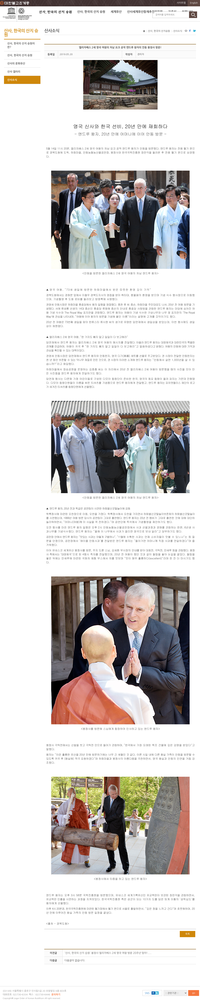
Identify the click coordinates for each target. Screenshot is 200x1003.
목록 (187, 934)
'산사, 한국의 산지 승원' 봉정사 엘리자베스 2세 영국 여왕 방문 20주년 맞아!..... (107, 953)
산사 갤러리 (13, 71)
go (193, 993)
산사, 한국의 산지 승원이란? (21, 45)
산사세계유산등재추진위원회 (145, 11)
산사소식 (12, 80)
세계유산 (116, 11)
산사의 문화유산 (16, 63)
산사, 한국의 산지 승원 (91, 11)
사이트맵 (181, 3)
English (194, 3)
